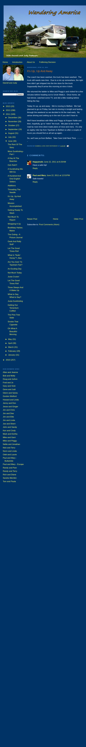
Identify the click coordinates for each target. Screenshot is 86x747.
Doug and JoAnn (10, 379)
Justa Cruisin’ (13, 277)
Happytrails (38, 162)
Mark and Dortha (10, 434)
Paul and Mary (39, 175)
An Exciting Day (15, 269)
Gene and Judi (9, 389)
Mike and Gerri (9, 437)
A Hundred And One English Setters (14, 179)
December (13, 117)
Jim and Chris (9, 410)
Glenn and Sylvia (10, 393)
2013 (8, 106)
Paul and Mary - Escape (13, 464)
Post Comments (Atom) (49, 224)
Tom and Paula (9, 481)
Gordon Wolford (10, 396)
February (12, 351)
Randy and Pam (10, 468)
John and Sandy (10, 427)
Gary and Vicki (9, 386)
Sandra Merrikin (10, 478)
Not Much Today (15, 273)
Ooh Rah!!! (12, 165)
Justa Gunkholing (15, 301)
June (10, 141)
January (12, 355)
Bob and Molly (9, 376)
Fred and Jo (8, 382)
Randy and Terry (10, 471)
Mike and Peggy (10, 441)
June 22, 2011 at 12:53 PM (58, 175)
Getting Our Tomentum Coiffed (13, 308)
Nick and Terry (9, 448)
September (13, 129)
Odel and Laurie (10, 454)
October (12, 125)
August (11, 133)
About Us (31, 62)
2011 (8, 114)
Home (5, 62)
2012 (8, 110)
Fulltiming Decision (47, 62)
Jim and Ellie (8, 417)
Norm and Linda (10, 451)
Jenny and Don (9, 403)
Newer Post (32, 219)
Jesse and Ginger (10, 406)
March (11, 347)
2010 (8, 360)
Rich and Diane (9, 475)
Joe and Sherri (9, 424)
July (10, 137)
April (10, 343)
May (10, 339)
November (13, 121)
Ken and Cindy (9, 430)
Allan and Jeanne (10, 372)
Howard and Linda (11, 400)
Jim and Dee (8, 413)
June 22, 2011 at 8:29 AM (55, 162)
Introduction (17, 62)
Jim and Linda (9, 420)
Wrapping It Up (14, 224)
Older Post (78, 219)
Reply (35, 168)
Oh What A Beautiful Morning (12, 331)
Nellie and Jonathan (11, 444)
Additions (12, 185)
